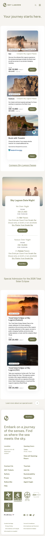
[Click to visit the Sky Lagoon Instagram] (27, 515)
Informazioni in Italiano (29, 528)
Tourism (27, 466)
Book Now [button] (22, 230)
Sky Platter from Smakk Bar (22, 225)
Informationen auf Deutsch (31, 526)
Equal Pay (28, 478)
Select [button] (32, 69)
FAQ (5, 486)
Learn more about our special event (19, 403)
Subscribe (8, 482)
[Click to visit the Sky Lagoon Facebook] (24, 515)
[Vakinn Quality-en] (8, 496)
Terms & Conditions (29, 523)
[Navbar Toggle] (40, 5)
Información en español (10, 531)
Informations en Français (12, 528)
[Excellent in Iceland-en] (36, 495)
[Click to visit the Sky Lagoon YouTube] (30, 515)
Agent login (28, 482)
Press (6, 478)
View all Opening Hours (30, 457)
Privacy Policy (9, 526)
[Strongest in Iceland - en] (8, 507)
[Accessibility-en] (18, 497)
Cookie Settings (8, 523)
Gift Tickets (9, 470)
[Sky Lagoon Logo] (12, 4)
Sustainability (29, 474)
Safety (7, 474)
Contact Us (8, 466)
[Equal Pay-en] (27, 496)
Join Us (26, 470)
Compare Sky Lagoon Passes (27, 54)
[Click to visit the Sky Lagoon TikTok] (34, 515)
